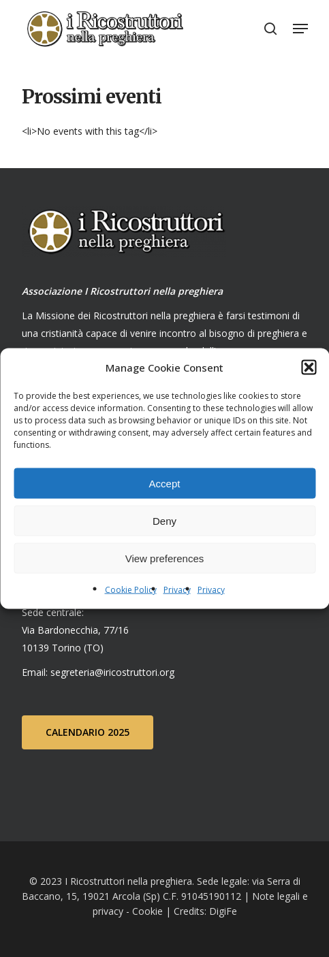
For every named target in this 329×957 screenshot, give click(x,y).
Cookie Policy (131, 590)
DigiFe (221, 911)
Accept (165, 483)
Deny (164, 520)
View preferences (164, 558)
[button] (308, 367)
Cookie (147, 911)
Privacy (177, 590)
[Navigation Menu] (300, 28)
